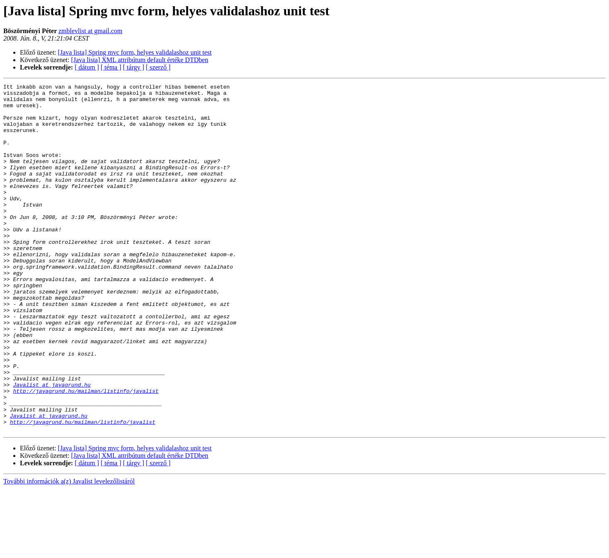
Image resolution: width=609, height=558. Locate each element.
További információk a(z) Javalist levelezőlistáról (69, 550)
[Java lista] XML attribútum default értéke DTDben (140, 59)
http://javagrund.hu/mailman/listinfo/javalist (85, 453)
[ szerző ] (158, 67)
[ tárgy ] (133, 67)
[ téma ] (111, 67)
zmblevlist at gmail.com (90, 30)
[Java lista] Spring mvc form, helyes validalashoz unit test (135, 52)
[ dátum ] (87, 67)
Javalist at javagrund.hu (51, 445)
